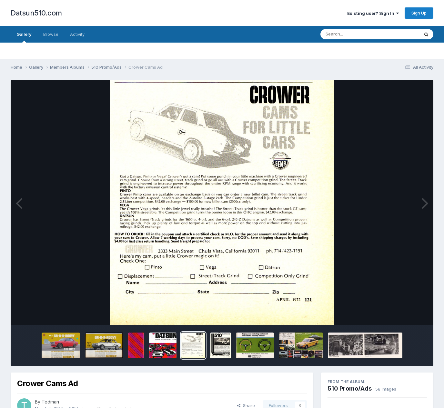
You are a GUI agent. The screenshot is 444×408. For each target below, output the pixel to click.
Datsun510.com (36, 13)
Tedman (50, 401)
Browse (50, 34)
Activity (77, 34)
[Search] (352, 34)
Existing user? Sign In (373, 13)
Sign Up (419, 12)
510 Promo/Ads (350, 388)
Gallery (24, 37)
